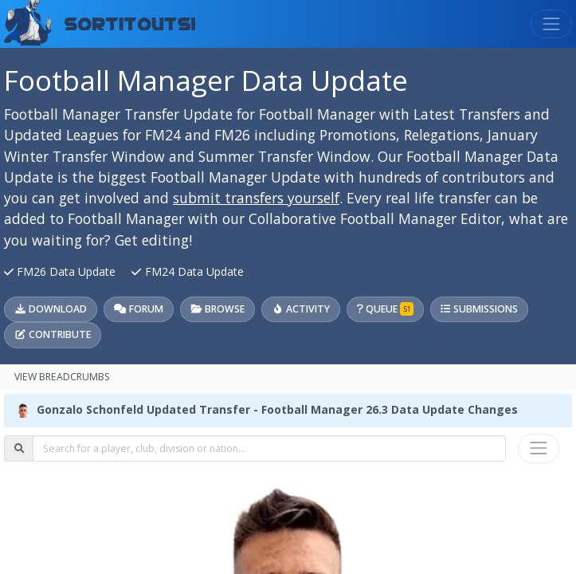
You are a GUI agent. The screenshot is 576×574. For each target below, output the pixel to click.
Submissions (479, 309)
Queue (385, 309)
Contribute (52, 334)
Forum (138, 309)
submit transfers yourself (256, 197)
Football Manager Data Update (206, 80)
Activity (301, 309)
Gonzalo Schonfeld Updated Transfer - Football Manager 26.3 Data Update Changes (277, 409)
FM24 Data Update (187, 271)
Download (50, 309)
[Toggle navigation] (551, 24)
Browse (217, 309)
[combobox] (269, 448)
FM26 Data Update (61, 271)
